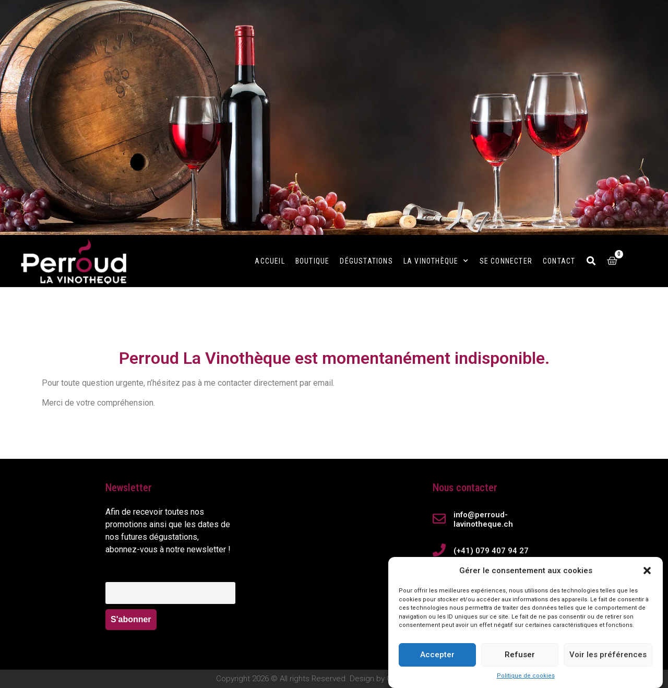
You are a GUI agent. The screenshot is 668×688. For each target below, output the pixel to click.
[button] (647, 570)
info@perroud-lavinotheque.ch (483, 519)
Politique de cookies (526, 675)
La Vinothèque (436, 261)
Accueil (269, 261)
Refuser (520, 654)
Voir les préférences (608, 654)
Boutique (312, 261)
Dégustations (366, 261)
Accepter (437, 654)
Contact (559, 261)
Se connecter (506, 261)
